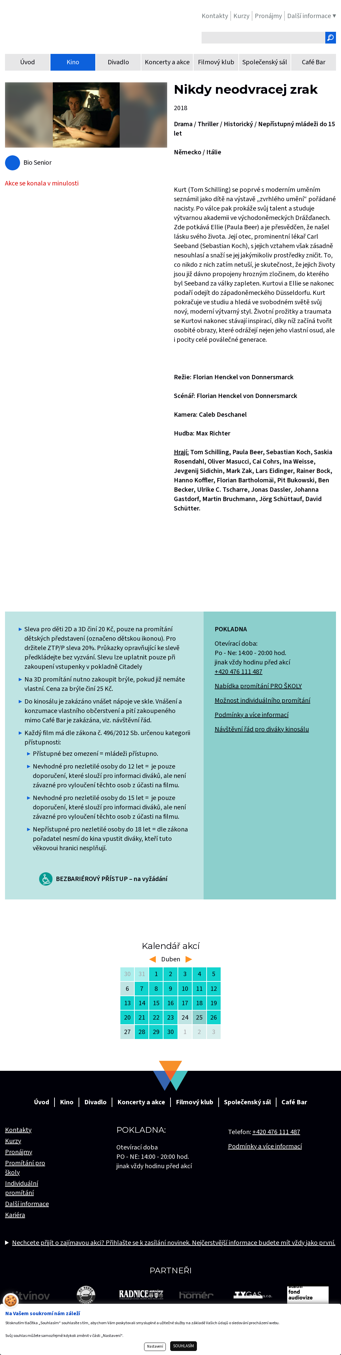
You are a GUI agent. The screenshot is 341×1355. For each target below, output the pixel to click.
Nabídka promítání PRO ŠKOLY (258, 686)
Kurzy (13, 1141)
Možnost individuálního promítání (262, 700)
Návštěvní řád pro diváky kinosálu (262, 729)
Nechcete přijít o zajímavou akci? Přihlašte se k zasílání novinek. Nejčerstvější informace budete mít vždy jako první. (173, 1243)
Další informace (27, 1204)
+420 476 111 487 (238, 671)
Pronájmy (18, 1152)
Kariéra (15, 1215)
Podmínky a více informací (252, 715)
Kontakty (18, 1130)
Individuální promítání (21, 1188)
